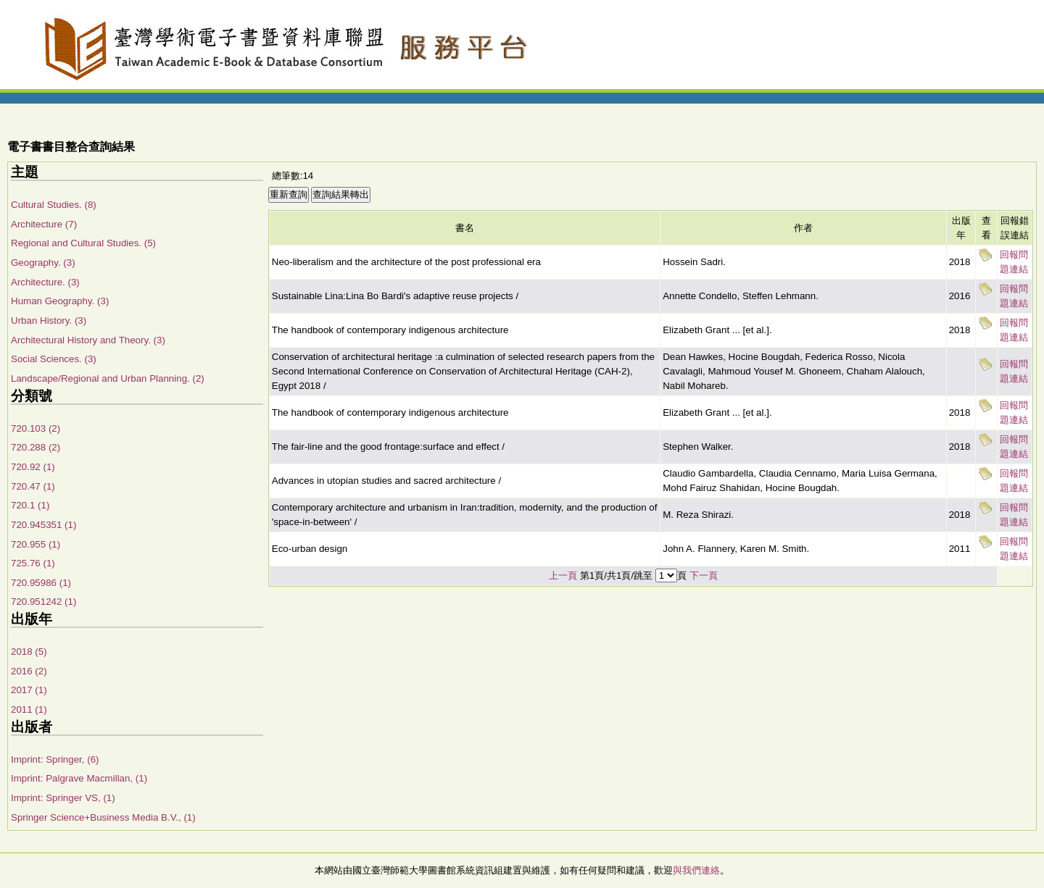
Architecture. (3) (45, 282)
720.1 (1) (30, 505)
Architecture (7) (44, 224)
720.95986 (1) (41, 582)
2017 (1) (29, 689)
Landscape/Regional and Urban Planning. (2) (107, 378)
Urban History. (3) (48, 320)
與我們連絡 (696, 870)
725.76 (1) (33, 563)
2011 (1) (29, 709)
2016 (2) (29, 671)
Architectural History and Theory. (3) (88, 340)
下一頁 (703, 575)
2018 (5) (29, 651)
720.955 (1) (35, 544)
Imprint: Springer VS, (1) (63, 797)
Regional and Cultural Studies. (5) (83, 243)
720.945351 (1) (43, 524)
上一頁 (563, 575)
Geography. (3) (43, 262)
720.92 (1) (33, 466)
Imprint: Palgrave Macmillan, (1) (79, 778)
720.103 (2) (35, 428)
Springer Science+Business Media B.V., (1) (103, 817)
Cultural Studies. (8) (53, 204)
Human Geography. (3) (60, 301)
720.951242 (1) (43, 601)
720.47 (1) (33, 486)
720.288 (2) (35, 447)
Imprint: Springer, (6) (55, 759)
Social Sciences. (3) (53, 358)
